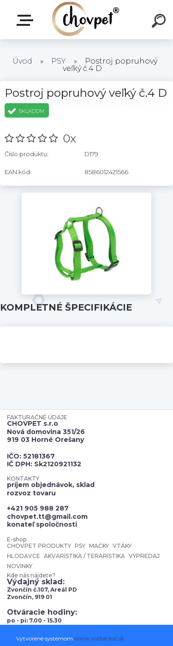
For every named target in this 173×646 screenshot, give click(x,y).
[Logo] (85, 19)
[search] (160, 22)
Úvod (22, 61)
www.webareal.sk (99, 638)
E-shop (27, 20)
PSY (58, 61)
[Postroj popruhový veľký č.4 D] (86, 196)
